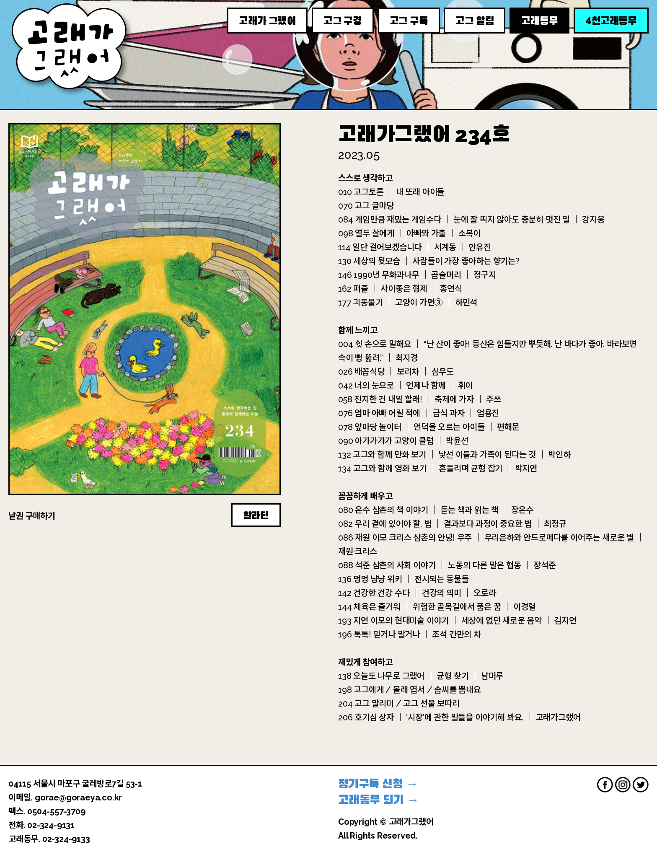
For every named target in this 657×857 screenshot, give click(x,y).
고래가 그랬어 (267, 21)
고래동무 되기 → (378, 800)
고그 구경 (342, 21)
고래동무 (539, 21)
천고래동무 (611, 20)
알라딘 (256, 515)
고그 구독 (409, 21)
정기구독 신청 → (378, 784)
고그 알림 (474, 21)
